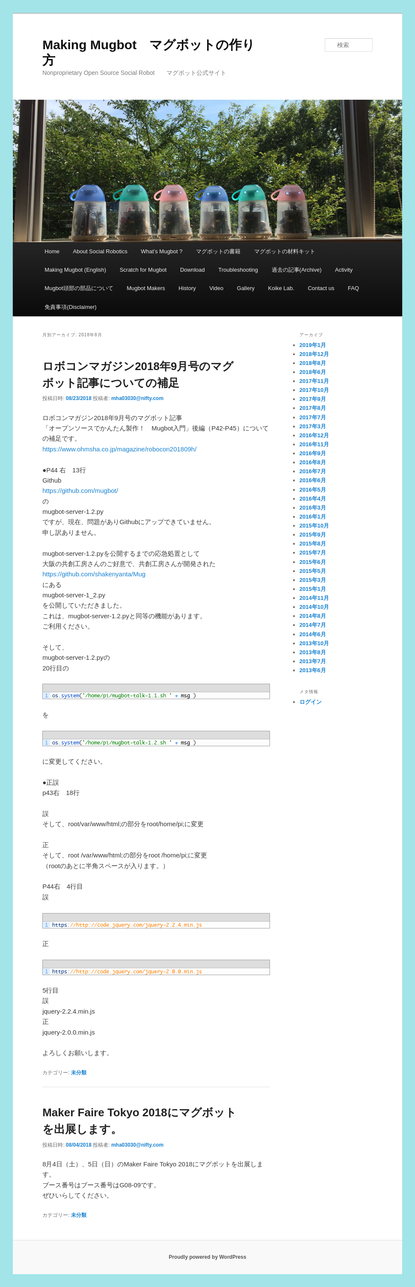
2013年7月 (312, 661)
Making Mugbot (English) (75, 270)
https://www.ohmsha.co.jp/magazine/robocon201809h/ (119, 449)
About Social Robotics (100, 251)
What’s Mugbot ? (161, 251)
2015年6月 (312, 562)
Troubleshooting (238, 270)
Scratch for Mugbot (143, 270)
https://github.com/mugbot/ (80, 490)
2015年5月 (312, 571)
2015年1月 (312, 589)
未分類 (78, 1073)
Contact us (321, 288)
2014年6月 (312, 634)
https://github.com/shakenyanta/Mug (93, 574)
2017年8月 (312, 408)
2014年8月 (312, 616)
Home (51, 251)
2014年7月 (312, 625)
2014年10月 (314, 607)
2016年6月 (312, 480)
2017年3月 (312, 426)
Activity (344, 270)
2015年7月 (312, 552)
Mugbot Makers (146, 288)
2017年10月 (314, 390)
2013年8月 (312, 652)
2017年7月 (312, 417)
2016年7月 (312, 471)
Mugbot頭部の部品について (78, 288)
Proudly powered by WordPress (207, 1257)
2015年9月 (312, 534)
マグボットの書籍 (218, 251)
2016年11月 (314, 444)
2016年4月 (312, 498)
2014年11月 (314, 598)
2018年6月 (312, 372)
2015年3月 (312, 580)
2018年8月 (312, 363)
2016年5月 (312, 489)
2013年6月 (312, 670)
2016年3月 (312, 507)
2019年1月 (312, 345)
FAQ (353, 288)
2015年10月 (314, 525)
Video (216, 288)
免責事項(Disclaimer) (70, 307)
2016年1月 (312, 516)
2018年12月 (314, 354)
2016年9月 (312, 453)
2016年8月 (312, 462)
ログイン (310, 702)
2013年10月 (314, 643)
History (187, 288)
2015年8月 (312, 543)
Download (192, 270)
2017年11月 (314, 381)
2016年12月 (314, 435)
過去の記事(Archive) (297, 270)
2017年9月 (312, 399)
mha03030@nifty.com (137, 398)
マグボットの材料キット (284, 251)
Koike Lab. (281, 288)
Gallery (246, 288)
